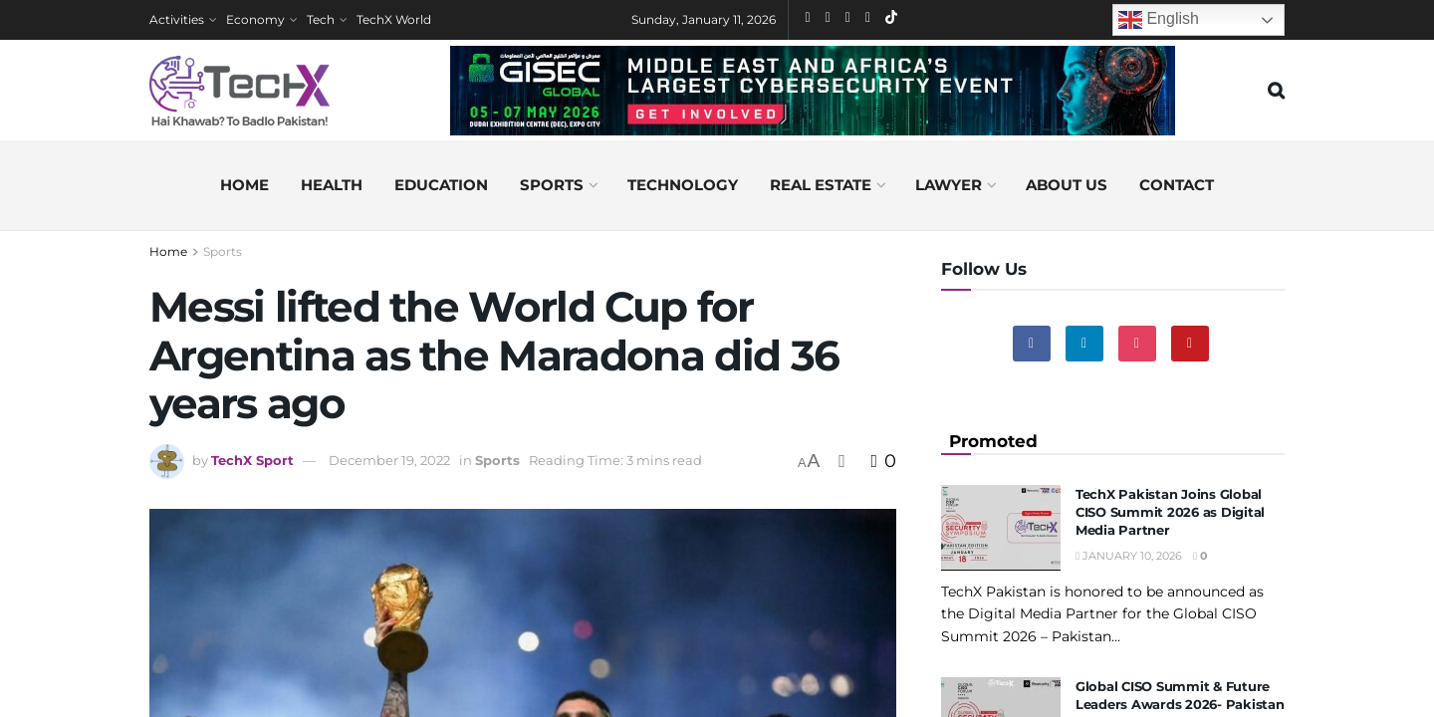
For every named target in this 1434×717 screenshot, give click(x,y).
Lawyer (948, 184)
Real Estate (820, 184)
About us (1066, 184)
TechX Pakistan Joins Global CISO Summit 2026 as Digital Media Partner (1170, 512)
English (1158, 20)
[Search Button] (1276, 91)
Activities (176, 19)
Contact (1176, 184)
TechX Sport (252, 460)
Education (441, 184)
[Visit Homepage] (239, 90)
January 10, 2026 (1129, 556)
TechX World (394, 19)
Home (244, 184)
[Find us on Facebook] (1032, 343)
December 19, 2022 (389, 460)
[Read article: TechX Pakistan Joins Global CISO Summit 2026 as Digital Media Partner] (1001, 528)
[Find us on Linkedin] (1084, 343)
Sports (552, 184)
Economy (255, 19)
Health (331, 184)
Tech (321, 19)
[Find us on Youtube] (1190, 343)
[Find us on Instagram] (1137, 343)
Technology (682, 184)
